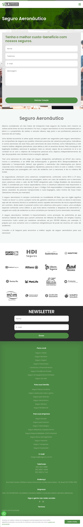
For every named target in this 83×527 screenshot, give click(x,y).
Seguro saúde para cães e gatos (41, 393)
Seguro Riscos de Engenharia (41, 437)
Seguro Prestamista (41, 364)
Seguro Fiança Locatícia (41, 389)
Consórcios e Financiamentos (41, 367)
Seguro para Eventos (41, 422)
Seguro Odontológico (41, 426)
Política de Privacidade (10, 510)
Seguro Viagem (41, 360)
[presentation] (21, 91)
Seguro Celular (41, 353)
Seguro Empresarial (41, 448)
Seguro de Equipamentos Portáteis (41, 375)
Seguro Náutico (41, 404)
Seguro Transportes (41, 444)
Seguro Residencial (41, 408)
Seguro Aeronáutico (41, 400)
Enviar (41, 336)
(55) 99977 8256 (41, 470)
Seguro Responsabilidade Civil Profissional (41, 433)
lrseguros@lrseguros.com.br (41, 457)
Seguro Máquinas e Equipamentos (41, 430)
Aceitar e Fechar (72, 522)
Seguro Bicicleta (41, 356)
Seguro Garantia (41, 440)
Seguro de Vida (41, 378)
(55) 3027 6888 (41, 467)
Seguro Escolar (41, 419)
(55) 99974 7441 (41, 472)
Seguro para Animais (41, 397)
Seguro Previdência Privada (41, 371)
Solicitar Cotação (41, 100)
